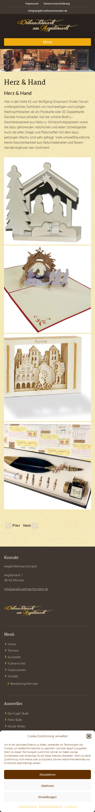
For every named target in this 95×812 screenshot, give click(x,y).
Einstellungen (47, 797)
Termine (13, 650)
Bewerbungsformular (24, 683)
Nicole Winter (16, 726)
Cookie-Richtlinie (27, 806)
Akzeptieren (47, 774)
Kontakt (13, 676)
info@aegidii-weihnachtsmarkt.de (47, 10)
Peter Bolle (15, 720)
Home (12, 644)
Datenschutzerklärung (50, 806)
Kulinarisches (17, 663)
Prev (12, 525)
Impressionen (17, 670)
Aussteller (14, 657)
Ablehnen (47, 785)
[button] (89, 736)
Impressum (70, 806)
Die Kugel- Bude (18, 713)
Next (30, 525)
